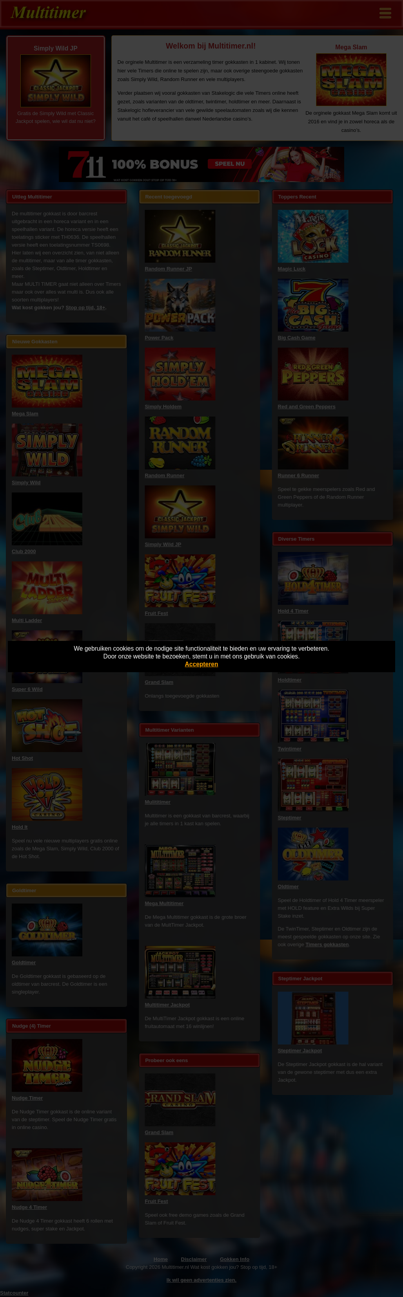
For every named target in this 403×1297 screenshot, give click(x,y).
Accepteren (201, 664)
